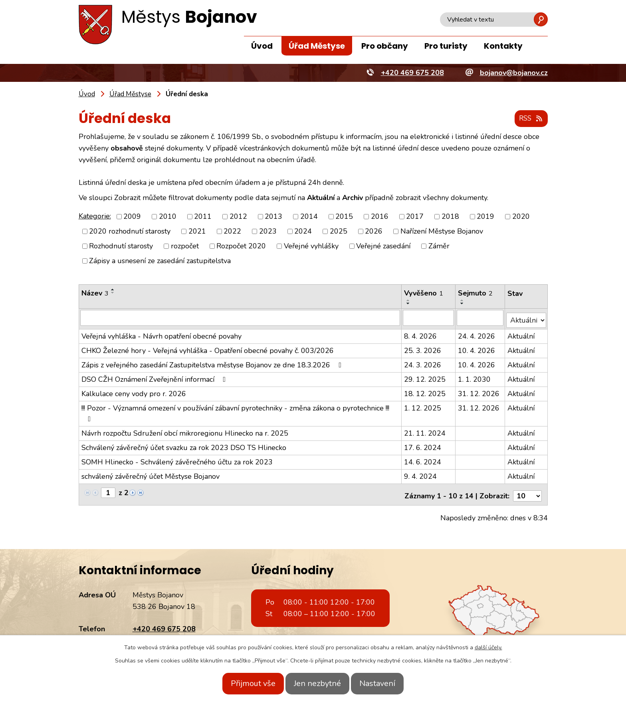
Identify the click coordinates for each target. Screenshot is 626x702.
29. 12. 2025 (425, 377)
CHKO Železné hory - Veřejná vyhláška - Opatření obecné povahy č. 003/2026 (207, 348)
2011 (203, 217)
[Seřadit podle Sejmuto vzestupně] (462, 300)
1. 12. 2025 (423, 405)
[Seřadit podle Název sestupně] (113, 293)
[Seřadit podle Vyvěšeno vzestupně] (409, 300)
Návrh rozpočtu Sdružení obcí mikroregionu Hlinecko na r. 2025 (184, 431)
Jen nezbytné (317, 683)
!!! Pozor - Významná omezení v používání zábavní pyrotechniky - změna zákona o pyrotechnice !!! (235, 410)
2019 (485, 217)
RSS (529, 119)
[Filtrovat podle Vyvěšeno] (429, 317)
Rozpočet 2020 (241, 246)
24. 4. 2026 (476, 334)
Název (95, 293)
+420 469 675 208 (164, 624)
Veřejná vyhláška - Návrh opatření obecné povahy (161, 334)
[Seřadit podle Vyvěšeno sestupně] (409, 303)
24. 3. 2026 (423, 362)
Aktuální (521, 334)
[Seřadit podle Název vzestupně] (113, 290)
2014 (309, 217)
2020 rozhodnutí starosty (129, 231)
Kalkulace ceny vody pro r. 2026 (133, 391)
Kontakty (503, 46)
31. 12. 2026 (479, 391)
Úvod (262, 46)
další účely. (488, 647)
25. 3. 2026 (423, 348)
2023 (268, 231)
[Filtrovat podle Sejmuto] (480, 317)
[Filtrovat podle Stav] (526, 317)
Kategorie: (95, 216)
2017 (415, 217)
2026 (373, 231)
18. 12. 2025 (425, 391)
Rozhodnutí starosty (121, 246)
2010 (167, 217)
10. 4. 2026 (476, 348)
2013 (273, 217)
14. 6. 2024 (423, 459)
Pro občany (384, 46)
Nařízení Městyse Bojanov (441, 231)
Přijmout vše (244, 683)
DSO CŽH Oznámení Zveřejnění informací (155, 377)
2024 (303, 231)
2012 (238, 217)
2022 (232, 231)
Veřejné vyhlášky (311, 246)
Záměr (439, 246)
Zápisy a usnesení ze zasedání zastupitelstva (160, 261)
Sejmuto (475, 293)
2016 (379, 217)
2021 (197, 231)
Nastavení (386, 683)
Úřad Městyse (317, 46)
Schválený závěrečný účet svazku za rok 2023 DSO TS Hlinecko (183, 445)
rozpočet (185, 246)
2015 (344, 217)
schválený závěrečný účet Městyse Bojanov (150, 474)
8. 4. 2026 (421, 334)
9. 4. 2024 (421, 474)
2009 (132, 217)
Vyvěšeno (424, 293)
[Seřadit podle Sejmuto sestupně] (462, 303)
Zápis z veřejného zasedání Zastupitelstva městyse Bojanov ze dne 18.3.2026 (213, 362)
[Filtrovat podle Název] (240, 317)
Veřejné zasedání (383, 246)
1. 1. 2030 (474, 377)
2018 (450, 217)
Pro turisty (446, 46)
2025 (338, 231)
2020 (521, 217)
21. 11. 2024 (425, 431)
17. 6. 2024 (423, 445)
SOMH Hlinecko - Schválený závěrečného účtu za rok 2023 (177, 459)
